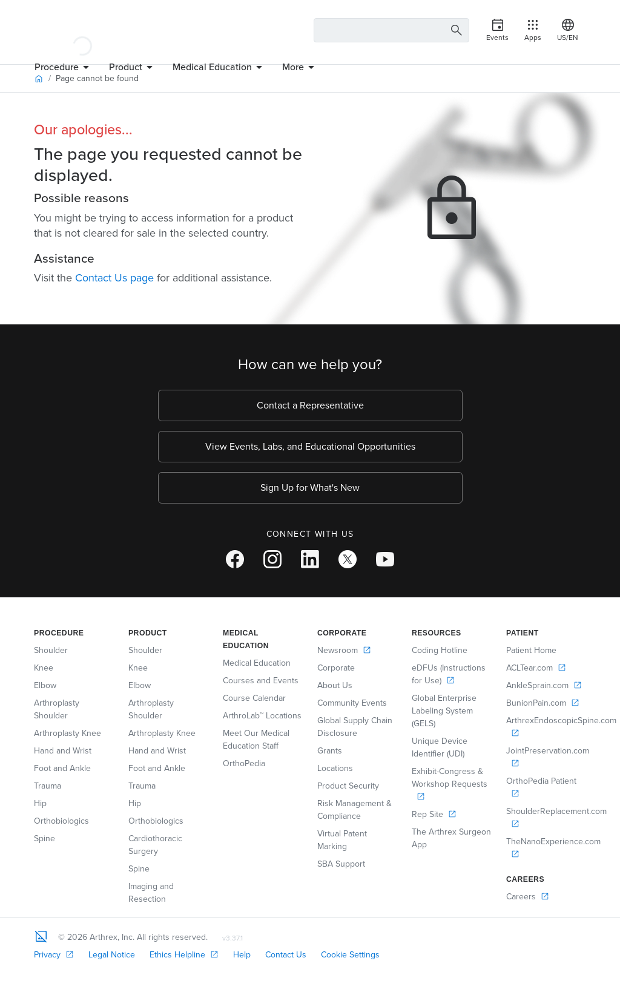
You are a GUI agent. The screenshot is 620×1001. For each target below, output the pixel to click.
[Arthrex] (82, 30)
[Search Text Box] (391, 30)
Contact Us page (114, 278)
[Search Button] (454, 30)
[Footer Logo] (41, 936)
